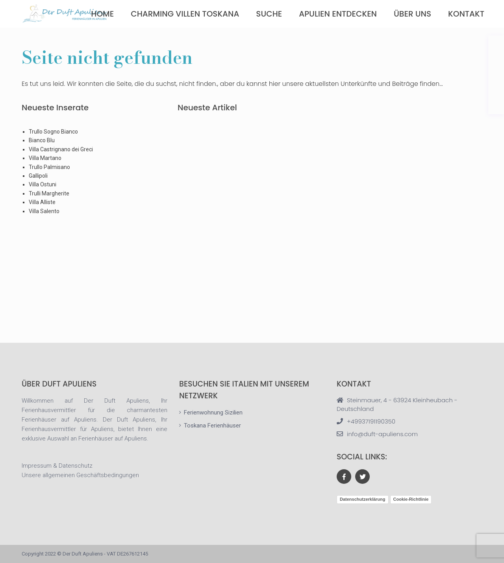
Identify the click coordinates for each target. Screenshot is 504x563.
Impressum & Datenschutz (57, 465)
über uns (412, 13)
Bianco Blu (42, 140)
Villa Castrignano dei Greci (61, 149)
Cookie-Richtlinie (411, 499)
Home (102, 13)
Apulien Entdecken (338, 13)
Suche (269, 13)
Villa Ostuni (42, 184)
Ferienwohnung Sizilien (213, 412)
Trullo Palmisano (49, 167)
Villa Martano (45, 158)
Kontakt (466, 13)
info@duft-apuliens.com (382, 434)
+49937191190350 (371, 421)
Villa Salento (44, 211)
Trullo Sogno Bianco (53, 131)
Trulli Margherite (49, 193)
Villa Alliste (42, 202)
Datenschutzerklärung (362, 499)
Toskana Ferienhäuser (212, 425)
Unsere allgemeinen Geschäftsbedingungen (80, 475)
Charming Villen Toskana (185, 13)
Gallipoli (38, 176)
